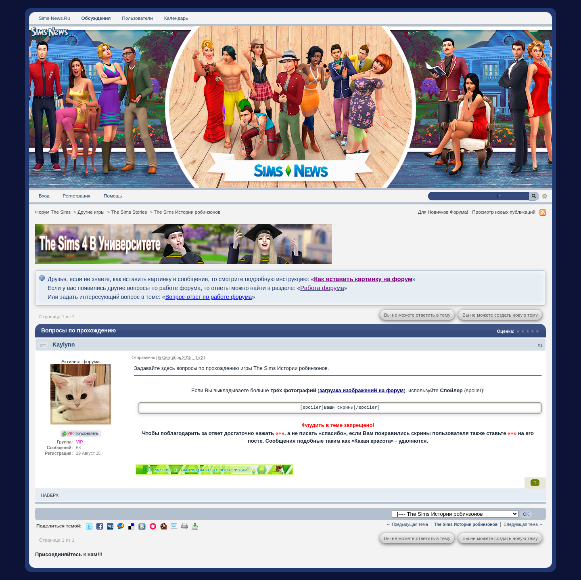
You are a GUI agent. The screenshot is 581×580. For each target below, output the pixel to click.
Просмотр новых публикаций (503, 211)
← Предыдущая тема (407, 524)
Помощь (113, 195)
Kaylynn (63, 344)
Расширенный (544, 196)
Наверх (50, 495)
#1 (540, 345)
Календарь (176, 18)
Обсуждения (96, 18)
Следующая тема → (523, 524)
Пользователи (137, 18)
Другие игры (90, 211)
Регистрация (77, 195)
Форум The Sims (53, 211)
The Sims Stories (129, 211)
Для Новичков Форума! (443, 211)
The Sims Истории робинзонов (187, 211)
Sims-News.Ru (54, 18)
